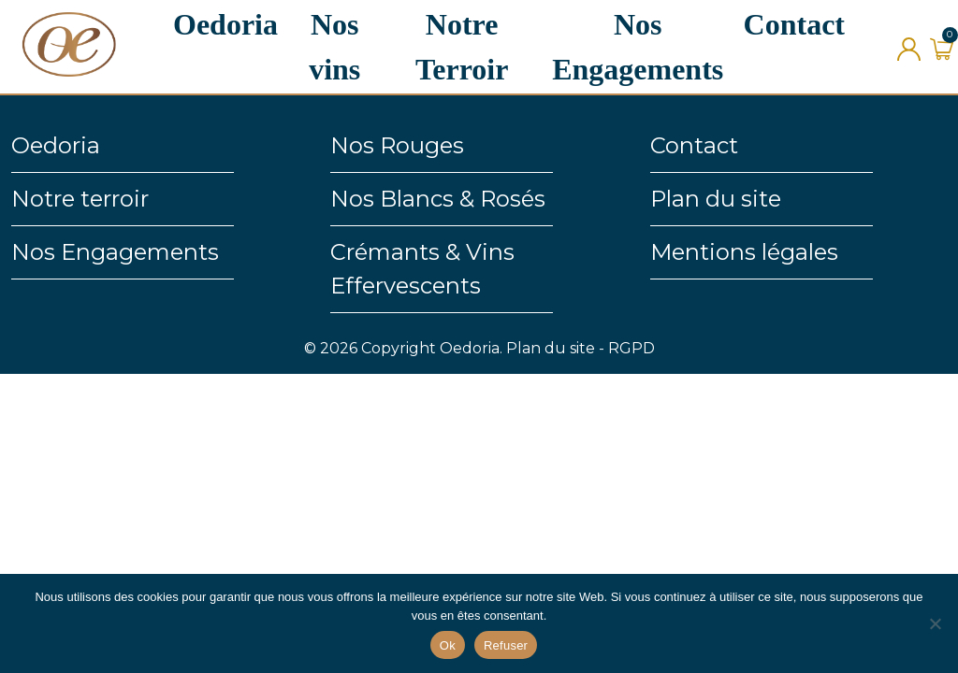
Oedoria (225, 24)
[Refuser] (934, 623)
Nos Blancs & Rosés (437, 198)
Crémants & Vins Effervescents (422, 268)
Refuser (506, 645)
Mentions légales (744, 251)
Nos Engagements (115, 251)
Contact (794, 24)
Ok (448, 645)
